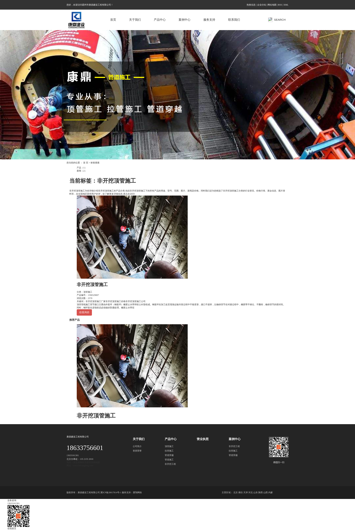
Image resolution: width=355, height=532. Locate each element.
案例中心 (184, 19)
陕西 (260, 492)
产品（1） (82, 167)
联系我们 (234, 19)
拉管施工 (169, 450)
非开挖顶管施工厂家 (96, 301)
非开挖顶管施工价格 (116, 301)
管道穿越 (169, 455)
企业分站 (261, 5)
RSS (280, 5)
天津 (245, 492)
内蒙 (270, 492)
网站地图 (272, 5)
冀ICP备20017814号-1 (110, 492)
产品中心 (160, 19)
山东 (255, 492)
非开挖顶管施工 (92, 284)
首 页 (85, 162)
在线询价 (84, 312)
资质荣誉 (137, 450)
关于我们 (135, 19)
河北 (250, 492)
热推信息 (251, 5)
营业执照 (203, 439)
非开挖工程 (170, 464)
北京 (235, 492)
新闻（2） (82, 171)
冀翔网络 (137, 492)
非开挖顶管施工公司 (136, 301)
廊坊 (240, 492)
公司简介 (137, 446)
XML (285, 5)
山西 (265, 492)
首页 (113, 19)
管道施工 (169, 459)
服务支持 (209, 19)
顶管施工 (87, 292)
